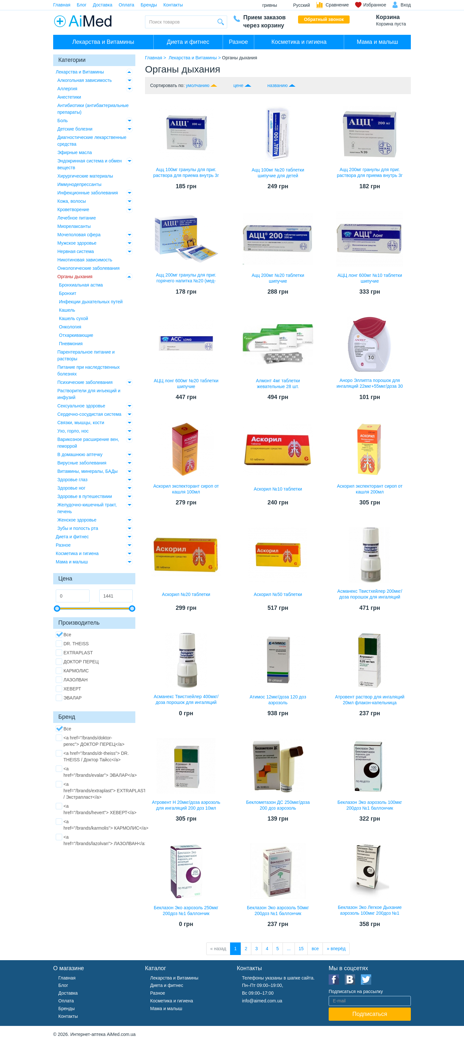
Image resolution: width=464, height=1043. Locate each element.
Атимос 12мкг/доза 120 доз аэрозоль (278, 699)
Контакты (173, 4)
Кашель (67, 310)
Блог (81, 4)
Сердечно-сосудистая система (89, 414)
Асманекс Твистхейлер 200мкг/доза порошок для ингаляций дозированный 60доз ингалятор (370, 597)
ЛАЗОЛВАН (72, 680)
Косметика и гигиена (298, 42)
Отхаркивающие (76, 335)
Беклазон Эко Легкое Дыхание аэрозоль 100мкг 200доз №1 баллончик (369, 913)
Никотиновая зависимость (84, 259)
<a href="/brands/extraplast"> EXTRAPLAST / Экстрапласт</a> (101, 790)
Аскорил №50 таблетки (278, 594)
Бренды (148, 4)
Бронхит (67, 293)
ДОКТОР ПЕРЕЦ (77, 661)
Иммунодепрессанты (79, 184)
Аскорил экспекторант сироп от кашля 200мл (370, 488)
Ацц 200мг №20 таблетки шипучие (278, 278)
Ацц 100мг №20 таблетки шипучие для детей (278, 172)
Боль (62, 120)
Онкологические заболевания (88, 268)
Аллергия (67, 88)
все (315, 948)
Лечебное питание (76, 217)
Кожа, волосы (71, 201)
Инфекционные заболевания (87, 192)
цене (238, 85)
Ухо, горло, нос (73, 431)
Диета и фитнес (188, 42)
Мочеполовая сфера (79, 234)
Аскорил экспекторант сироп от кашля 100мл (186, 488)
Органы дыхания (74, 276)
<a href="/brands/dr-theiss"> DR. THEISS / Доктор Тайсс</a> (92, 756)
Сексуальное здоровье (81, 405)
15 (301, 948)
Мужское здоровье (76, 243)
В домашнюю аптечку (79, 454)
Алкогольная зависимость (84, 80)
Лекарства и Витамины (103, 42)
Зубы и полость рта (77, 528)
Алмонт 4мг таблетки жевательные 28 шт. (278, 383)
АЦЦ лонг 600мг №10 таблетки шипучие (369, 278)
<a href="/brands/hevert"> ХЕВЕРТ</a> (96, 809)
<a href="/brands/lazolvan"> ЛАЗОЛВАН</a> (101, 840)
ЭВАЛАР (69, 698)
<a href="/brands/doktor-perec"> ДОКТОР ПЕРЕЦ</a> (90, 741)
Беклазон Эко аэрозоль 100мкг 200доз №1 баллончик (369, 805)
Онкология (70, 326)
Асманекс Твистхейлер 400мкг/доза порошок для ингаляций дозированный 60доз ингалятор (186, 702)
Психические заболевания (84, 382)
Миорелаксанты (74, 226)
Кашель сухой (73, 318)
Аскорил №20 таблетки (186, 594)
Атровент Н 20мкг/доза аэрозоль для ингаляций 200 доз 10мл (186, 805)
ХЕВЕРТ (68, 689)
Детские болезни (74, 129)
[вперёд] (336, 948)
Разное (238, 42)
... (289, 948)
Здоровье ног (71, 488)
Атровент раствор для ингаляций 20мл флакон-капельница (369, 699)
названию (277, 85)
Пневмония (70, 343)
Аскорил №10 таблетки (278, 489)
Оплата (126, 4)
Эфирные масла (74, 152)
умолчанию (197, 85)
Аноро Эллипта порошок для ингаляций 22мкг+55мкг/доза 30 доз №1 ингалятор (370, 386)
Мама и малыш (377, 42)
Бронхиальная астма (81, 285)
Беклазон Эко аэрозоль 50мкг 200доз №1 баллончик (278, 910)
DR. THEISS (72, 643)
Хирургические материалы (85, 176)
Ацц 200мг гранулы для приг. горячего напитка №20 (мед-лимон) (186, 280)
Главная (61, 4)
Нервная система (75, 251)
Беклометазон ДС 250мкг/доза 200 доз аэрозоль (278, 805)
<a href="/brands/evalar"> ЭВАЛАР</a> (96, 771)
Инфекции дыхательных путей (91, 301)
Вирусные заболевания (81, 462)
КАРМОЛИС (72, 671)
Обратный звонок (324, 19)
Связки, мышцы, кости (80, 422)
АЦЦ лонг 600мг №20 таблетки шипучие (186, 383)
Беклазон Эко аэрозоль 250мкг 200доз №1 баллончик (186, 910)
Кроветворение (73, 209)
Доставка (102, 4)
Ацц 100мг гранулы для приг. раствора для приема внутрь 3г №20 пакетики (186, 175)
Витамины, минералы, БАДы (87, 471)
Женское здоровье (76, 519)
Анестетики (69, 97)
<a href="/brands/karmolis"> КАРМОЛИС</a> (102, 824)
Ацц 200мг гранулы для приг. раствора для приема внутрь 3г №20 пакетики (369, 175)
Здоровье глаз (72, 479)
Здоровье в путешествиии (84, 496)
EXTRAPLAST (74, 652)
